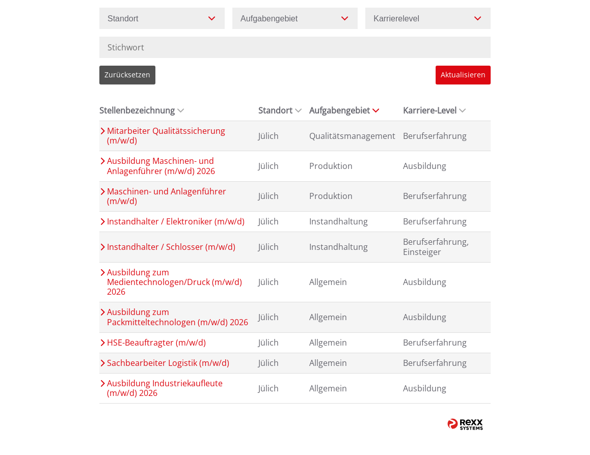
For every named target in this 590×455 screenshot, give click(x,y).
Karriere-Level (434, 110)
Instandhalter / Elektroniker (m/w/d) (176, 221)
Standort (280, 110)
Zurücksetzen (127, 74)
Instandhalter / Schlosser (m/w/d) (171, 247)
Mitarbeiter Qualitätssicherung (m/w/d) (166, 136)
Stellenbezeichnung (141, 110)
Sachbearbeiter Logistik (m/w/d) (168, 363)
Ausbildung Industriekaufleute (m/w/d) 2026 (165, 388)
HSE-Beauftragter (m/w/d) (156, 343)
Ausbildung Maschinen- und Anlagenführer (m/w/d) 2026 (161, 166)
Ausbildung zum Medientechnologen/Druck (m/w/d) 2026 (174, 282)
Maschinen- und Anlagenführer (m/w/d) (166, 196)
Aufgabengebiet (344, 110)
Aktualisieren (463, 74)
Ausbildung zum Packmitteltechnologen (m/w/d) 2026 (177, 317)
